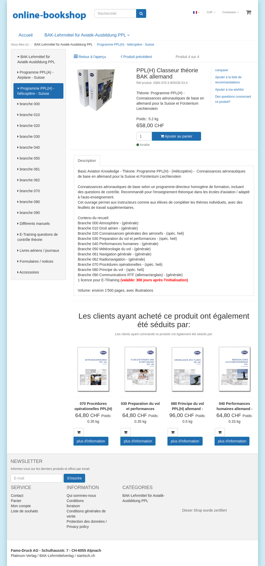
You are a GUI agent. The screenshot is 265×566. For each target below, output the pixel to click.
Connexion (230, 12)
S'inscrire (74, 478)
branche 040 (28, 147)
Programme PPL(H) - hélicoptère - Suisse (35, 91)
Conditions (75, 501)
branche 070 (28, 191)
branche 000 (28, 104)
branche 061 (28, 169)
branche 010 (28, 115)
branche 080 (28, 202)
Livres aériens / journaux (38, 250)
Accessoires (28, 272)
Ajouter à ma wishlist (229, 89)
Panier (16, 501)
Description (87, 161)
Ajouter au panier (177, 136)
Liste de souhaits (24, 511)
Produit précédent (137, 57)
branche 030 (28, 136)
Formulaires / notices (35, 261)
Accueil (26, 35)
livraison (73, 506)
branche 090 (28, 213)
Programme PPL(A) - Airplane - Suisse (35, 75)
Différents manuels (33, 223)
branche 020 (28, 126)
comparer (221, 70)
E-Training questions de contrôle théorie (37, 237)
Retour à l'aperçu (92, 57)
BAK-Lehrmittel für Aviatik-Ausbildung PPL (87, 35)
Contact (17, 495)
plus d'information (91, 441)
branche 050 (28, 158)
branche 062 (28, 180)
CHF (211, 12)
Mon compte (21, 506)
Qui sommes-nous (81, 495)
